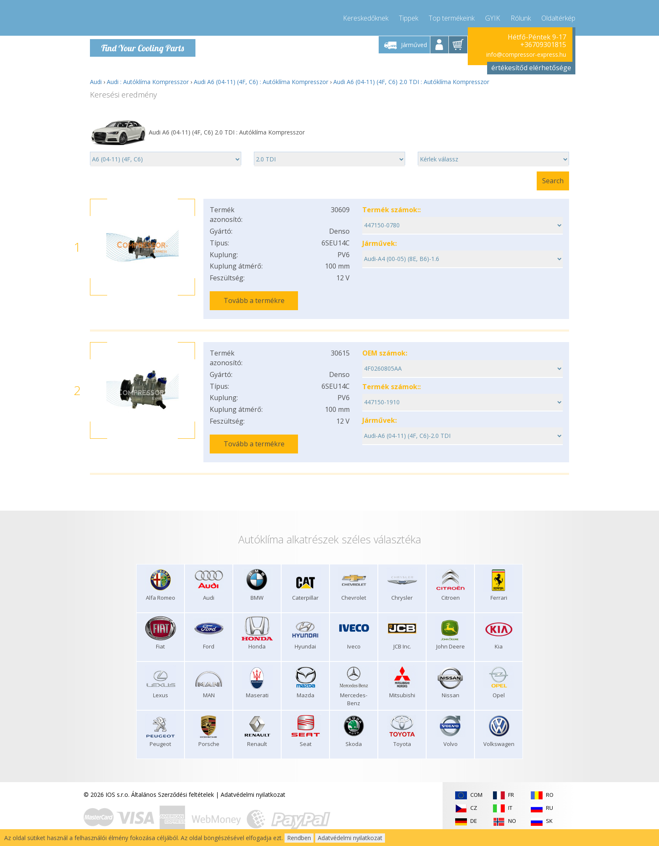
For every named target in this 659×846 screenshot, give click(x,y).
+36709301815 (543, 44)
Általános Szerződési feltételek (172, 789)
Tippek (408, 17)
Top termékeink (451, 17)
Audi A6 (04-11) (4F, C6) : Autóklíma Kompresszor (261, 82)
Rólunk (521, 17)
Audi (96, 82)
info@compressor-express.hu (526, 54)
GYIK (492, 17)
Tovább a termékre (254, 300)
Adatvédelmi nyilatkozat (253, 789)
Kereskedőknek (365, 17)
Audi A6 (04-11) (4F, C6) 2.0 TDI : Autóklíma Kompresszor (411, 82)
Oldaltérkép (558, 17)
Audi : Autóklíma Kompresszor (148, 82)
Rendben (299, 838)
